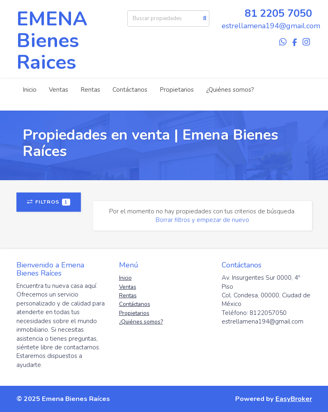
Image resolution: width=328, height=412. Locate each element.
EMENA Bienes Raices (51, 40)
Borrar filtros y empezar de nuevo (202, 220)
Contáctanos (129, 90)
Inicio (30, 90)
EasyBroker (293, 398)
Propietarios (177, 90)
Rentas (90, 90)
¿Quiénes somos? (230, 90)
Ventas (58, 90)
